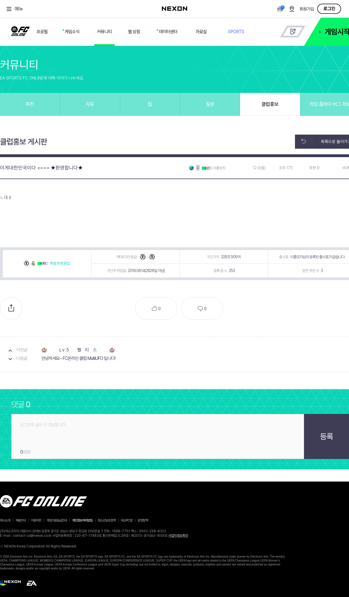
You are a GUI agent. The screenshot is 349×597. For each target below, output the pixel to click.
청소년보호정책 (106, 520)
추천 (30, 104)
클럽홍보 (269, 104)
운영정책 (143, 520)
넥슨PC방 (126, 520)
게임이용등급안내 (56, 520)
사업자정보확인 (178, 536)
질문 (210, 104)
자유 (90, 104)
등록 (326, 436)
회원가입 (306, 9)
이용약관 (36, 520)
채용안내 (20, 520)
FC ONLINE (20, 30)
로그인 (329, 8)
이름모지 (219, 168)
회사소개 (5, 520)
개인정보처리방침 (82, 520)
